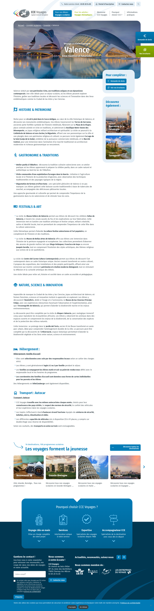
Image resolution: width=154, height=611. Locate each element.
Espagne (46, 25)
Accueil (21, 25)
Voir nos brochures (118, 87)
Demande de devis (118, 81)
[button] (144, 467)
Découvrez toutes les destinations (131, 447)
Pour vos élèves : (62, 13)
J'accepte (72, 607)
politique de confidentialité (32, 592)
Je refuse (83, 607)
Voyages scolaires (33, 25)
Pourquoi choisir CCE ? (117, 13)
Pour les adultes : (83, 13)
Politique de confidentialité (130, 603)
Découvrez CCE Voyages (102, 13)
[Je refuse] (150, 605)
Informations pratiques (132, 13)
